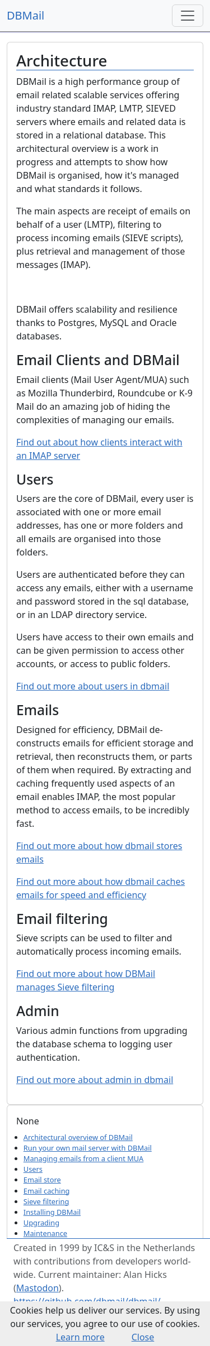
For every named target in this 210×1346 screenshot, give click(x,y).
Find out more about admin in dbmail (94, 1080)
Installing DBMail (52, 1212)
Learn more (80, 1337)
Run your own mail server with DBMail (88, 1148)
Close (143, 1337)
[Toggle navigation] (187, 15)
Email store (42, 1180)
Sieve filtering (46, 1201)
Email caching (47, 1191)
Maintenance (45, 1233)
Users (33, 1169)
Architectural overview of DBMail (78, 1137)
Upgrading (41, 1223)
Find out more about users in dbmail (92, 686)
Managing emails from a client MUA (83, 1158)
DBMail (25, 15)
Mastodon (37, 1288)
